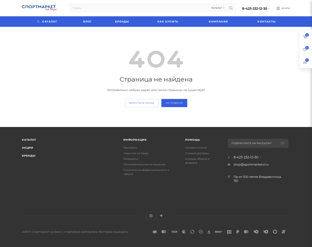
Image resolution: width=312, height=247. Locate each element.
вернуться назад (141, 103)
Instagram (151, 215)
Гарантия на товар (135, 153)
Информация (135, 139)
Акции (27, 147)
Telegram (161, 215)
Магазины (130, 147)
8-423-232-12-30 (254, 9)
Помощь (192, 139)
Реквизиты (130, 158)
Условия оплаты (196, 147)
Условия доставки (197, 153)
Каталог (29, 139)
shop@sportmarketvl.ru (251, 164)
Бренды (28, 155)
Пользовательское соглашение (144, 164)
